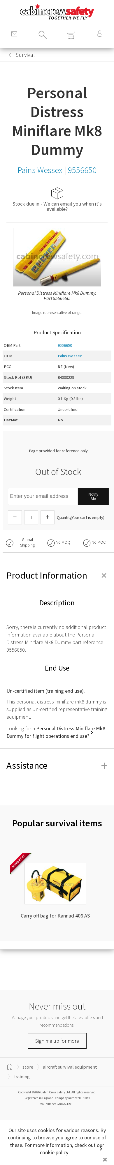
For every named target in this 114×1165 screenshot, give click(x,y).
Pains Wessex (70, 355)
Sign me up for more (57, 1040)
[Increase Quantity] (48, 517)
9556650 (65, 345)
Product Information (57, 575)
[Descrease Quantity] (15, 517)
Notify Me (93, 496)
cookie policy (54, 1152)
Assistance (57, 765)
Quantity (64, 517)
